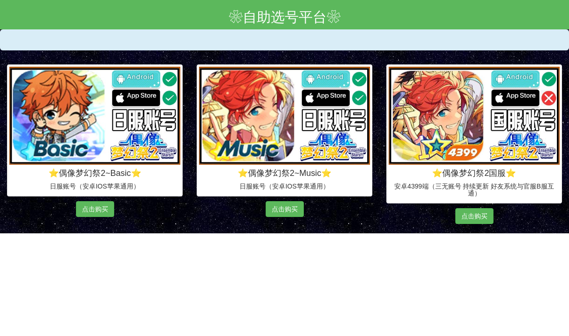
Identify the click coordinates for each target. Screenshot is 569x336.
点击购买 (95, 209)
